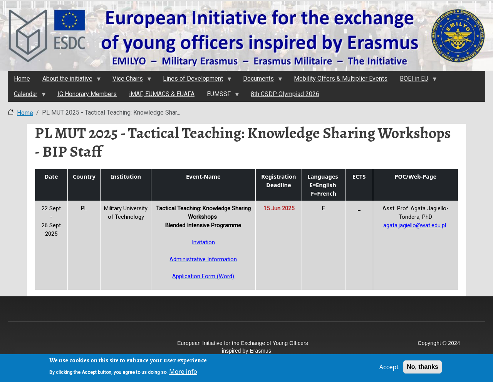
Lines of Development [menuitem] (194, 80)
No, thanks (422, 368)
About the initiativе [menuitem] (68, 80)
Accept (389, 369)
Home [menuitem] (22, 78)
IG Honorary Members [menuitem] (87, 94)
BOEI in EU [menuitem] (415, 80)
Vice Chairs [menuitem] (128, 80)
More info (183, 373)
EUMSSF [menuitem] (220, 96)
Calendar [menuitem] (27, 96)
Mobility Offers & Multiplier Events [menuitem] (340, 78)
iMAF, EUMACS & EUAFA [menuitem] (162, 94)
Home (25, 113)
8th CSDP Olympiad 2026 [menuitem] (285, 94)
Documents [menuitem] (259, 80)
